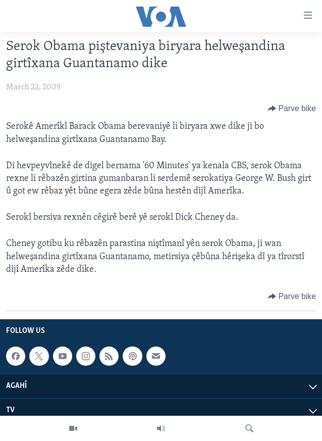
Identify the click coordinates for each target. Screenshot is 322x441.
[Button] (292, 108)
